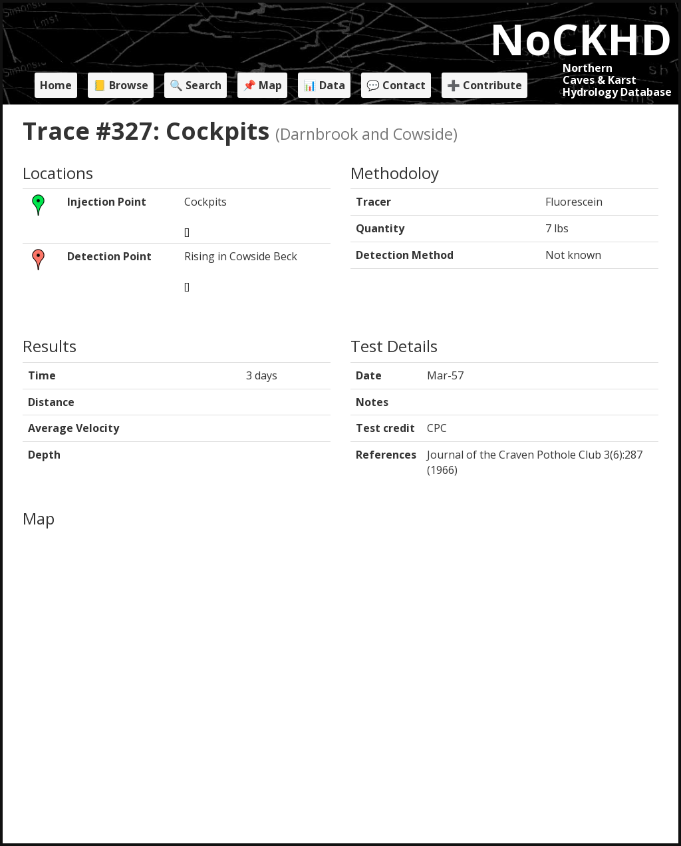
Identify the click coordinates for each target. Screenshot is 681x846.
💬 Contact (396, 85)
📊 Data (324, 85)
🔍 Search (195, 85)
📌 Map (262, 85)
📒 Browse (120, 85)
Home (56, 85)
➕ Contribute (484, 85)
